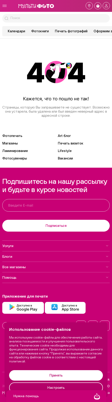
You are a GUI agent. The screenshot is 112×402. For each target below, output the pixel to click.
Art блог (64, 136)
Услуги (55, 246)
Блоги (55, 256)
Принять (56, 375)
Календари (16, 31)
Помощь (55, 277)
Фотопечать (12, 136)
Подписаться (56, 226)
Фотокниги (40, 31)
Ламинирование (15, 151)
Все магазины (55, 267)
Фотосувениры (14, 158)
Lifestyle (65, 151)
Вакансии (65, 158)
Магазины (10, 143)
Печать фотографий (71, 31)
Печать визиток (70, 143)
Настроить (55, 387)
